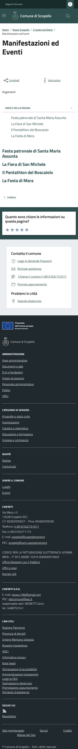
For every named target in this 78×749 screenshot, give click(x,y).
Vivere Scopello (20, 30)
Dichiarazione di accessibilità (19, 669)
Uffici (5, 396)
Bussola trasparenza (14, 645)
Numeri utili (9, 574)
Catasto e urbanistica (15, 428)
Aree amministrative (14, 360)
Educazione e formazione (17, 434)
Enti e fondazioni (12, 372)
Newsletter (9, 716)
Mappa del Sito (26, 735)
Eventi (6, 493)
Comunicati (9, 466)
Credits (67, 730)
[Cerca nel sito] (66, 15)
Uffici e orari (9, 568)
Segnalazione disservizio (17, 683)
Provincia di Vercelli (14, 633)
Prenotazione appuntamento (20, 687)
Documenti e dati (12, 366)
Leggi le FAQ (10, 679)
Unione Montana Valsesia (18, 639)
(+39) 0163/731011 (26, 526)
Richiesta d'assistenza (15, 692)
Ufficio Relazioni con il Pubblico (21, 562)
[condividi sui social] (11, 80)
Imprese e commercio (15, 440)
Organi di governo (13, 378)
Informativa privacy (14, 657)
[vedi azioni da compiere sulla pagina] (51, 80)
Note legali (9, 663)
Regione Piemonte (14, 4)
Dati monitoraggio (13, 730)
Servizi (44, 730)
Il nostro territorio (43, 30)
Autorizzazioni (10, 422)
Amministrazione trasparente (20, 674)
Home (5, 30)
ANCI (5, 651)
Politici (6, 390)
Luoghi (6, 487)
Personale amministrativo (18, 384)
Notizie (6, 460)
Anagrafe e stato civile (16, 416)
